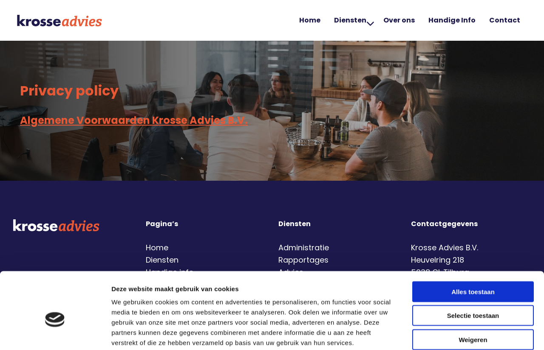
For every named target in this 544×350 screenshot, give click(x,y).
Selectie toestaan (473, 272)
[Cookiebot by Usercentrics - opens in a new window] (55, 333)
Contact (504, 20)
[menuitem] (309, 20)
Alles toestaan (473, 248)
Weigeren (473, 296)
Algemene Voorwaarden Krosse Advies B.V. (134, 120)
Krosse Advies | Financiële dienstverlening (59, 20)
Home (309, 20)
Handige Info (452, 20)
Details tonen (459, 333)
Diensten (354, 20)
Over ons (399, 20)
